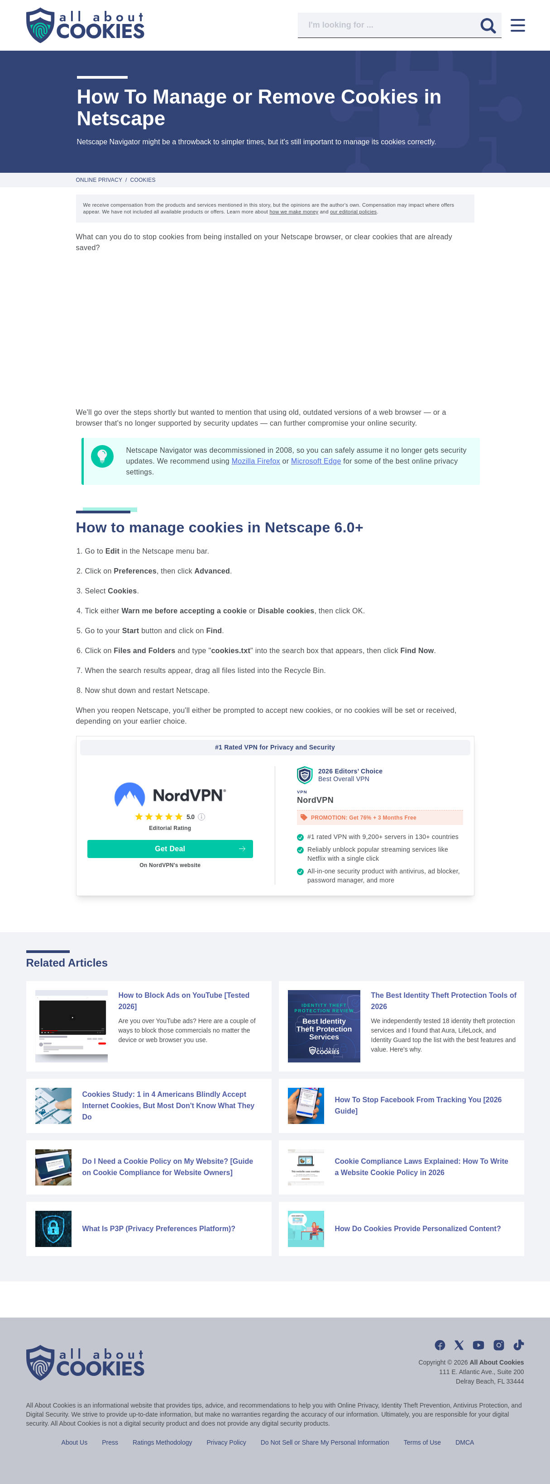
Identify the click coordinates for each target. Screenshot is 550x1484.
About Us (75, 1442)
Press (110, 1442)
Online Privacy (99, 180)
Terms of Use (422, 1442)
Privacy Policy (226, 1442)
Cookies (143, 180)
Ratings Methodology (162, 1442)
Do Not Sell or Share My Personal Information (325, 1442)
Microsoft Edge (316, 461)
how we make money (293, 211)
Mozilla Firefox (256, 461)
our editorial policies (353, 211)
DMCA (464, 1442)
